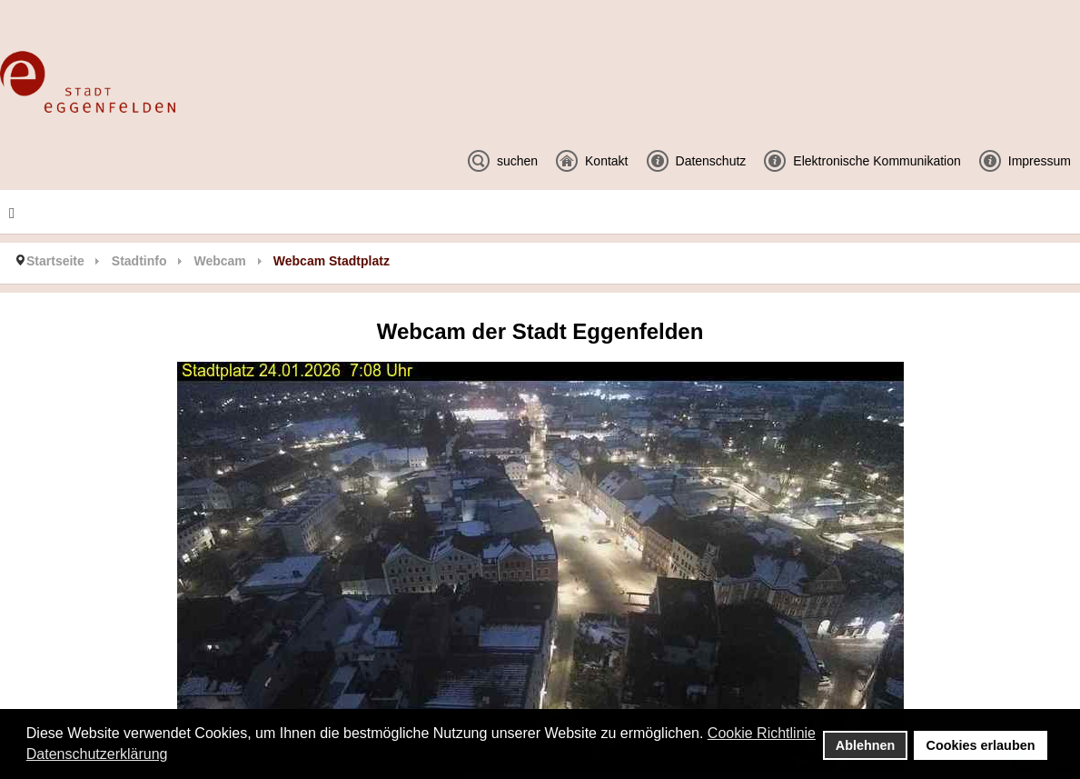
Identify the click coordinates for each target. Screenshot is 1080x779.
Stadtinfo (139, 261)
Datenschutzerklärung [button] (97, 754)
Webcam (219, 261)
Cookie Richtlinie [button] (762, 733)
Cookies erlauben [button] (980, 745)
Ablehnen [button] (866, 745)
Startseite (55, 261)
